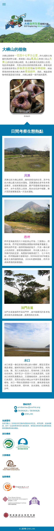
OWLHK (29, 414)
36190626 (35, 411)
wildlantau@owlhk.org (29, 407)
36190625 (23, 411)
